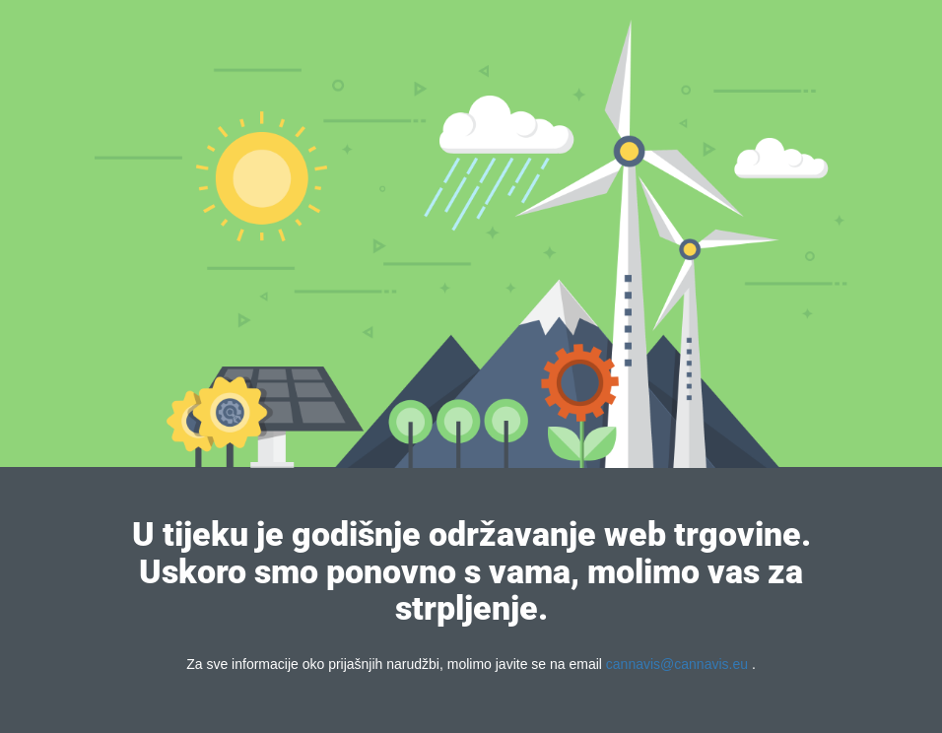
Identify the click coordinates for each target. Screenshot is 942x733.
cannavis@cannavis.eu (677, 664)
